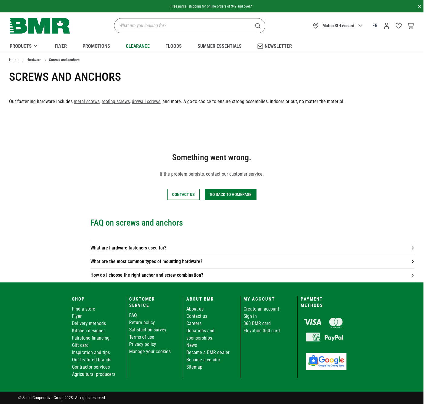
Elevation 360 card (261, 331)
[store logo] (40, 26)
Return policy (142, 322)
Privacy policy (142, 344)
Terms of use (141, 337)
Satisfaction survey (147, 330)
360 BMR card (257, 323)
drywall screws (146, 101)
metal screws (87, 101)
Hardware (34, 59)
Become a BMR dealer (208, 352)
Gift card (80, 345)
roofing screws (116, 101)
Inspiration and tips (91, 352)
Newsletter (274, 46)
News (191, 345)
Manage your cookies (150, 351)
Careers (193, 323)
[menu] (211, 45)
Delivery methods (89, 323)
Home (13, 59)
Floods (173, 46)
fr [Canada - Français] (374, 25)
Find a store (83, 309)
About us (195, 309)
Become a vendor (203, 360)
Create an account (261, 309)
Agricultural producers (93, 374)
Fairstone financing (90, 338)
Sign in (250, 316)
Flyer (61, 46)
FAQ (133, 315)
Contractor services (91, 367)
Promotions (96, 46)
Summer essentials (220, 46)
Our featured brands (91, 360)
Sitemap (194, 367)
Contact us (196, 316)
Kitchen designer (88, 331)
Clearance (138, 46)
